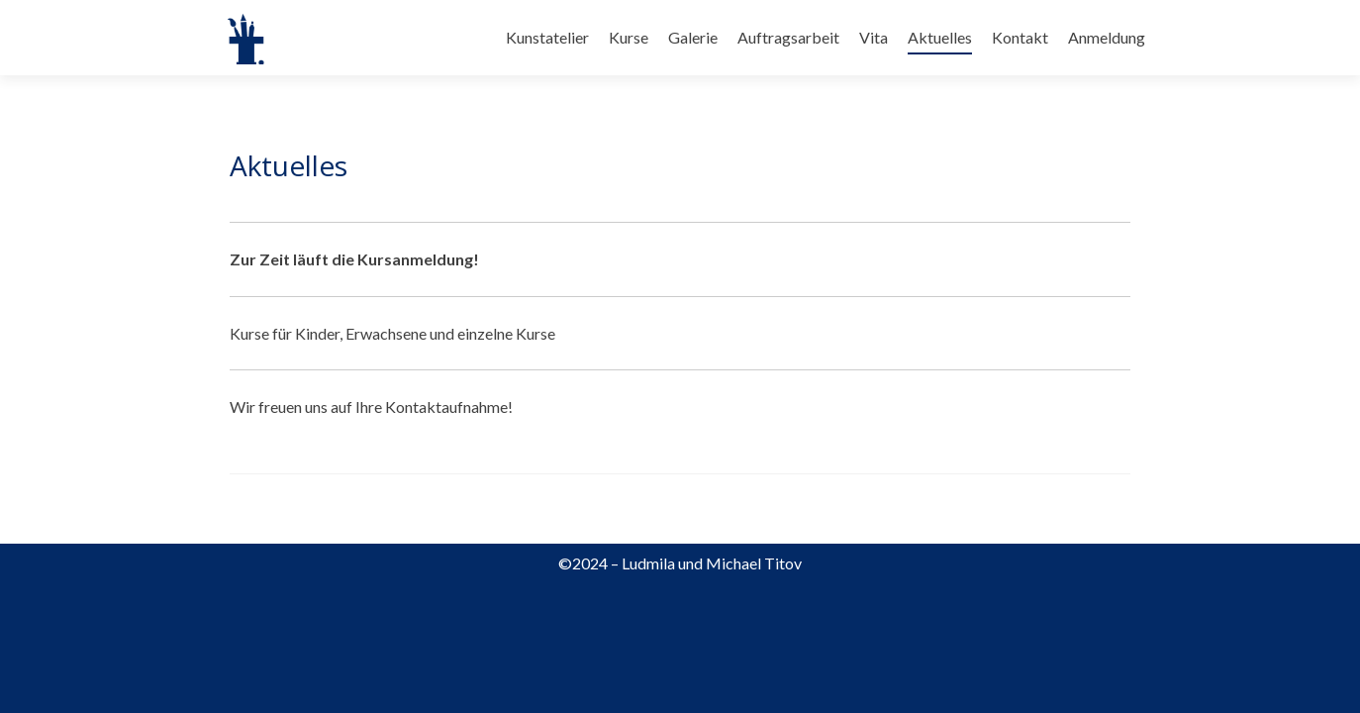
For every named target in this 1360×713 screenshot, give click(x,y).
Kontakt (1020, 37)
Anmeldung (1106, 37)
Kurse (628, 37)
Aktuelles (940, 37)
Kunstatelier (547, 37)
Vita (873, 37)
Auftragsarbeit (788, 37)
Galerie (693, 37)
